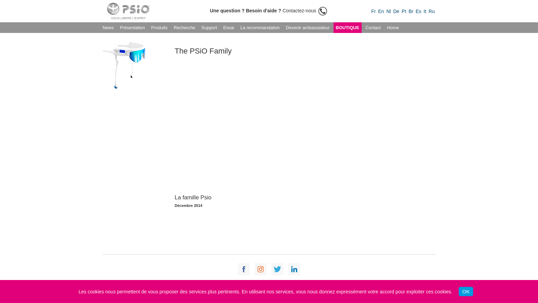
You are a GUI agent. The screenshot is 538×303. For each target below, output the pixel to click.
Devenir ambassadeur (307, 27)
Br (411, 11)
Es (418, 11)
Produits (159, 27)
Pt (404, 11)
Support (209, 27)
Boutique (348, 27)
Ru (432, 11)
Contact (373, 27)
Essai (228, 27)
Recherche (184, 27)
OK (466, 291)
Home (393, 27)
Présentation (132, 27)
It (425, 11)
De (396, 11)
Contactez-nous (268, 10)
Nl (388, 11)
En (381, 11)
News (108, 27)
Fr (373, 11)
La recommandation (260, 27)
